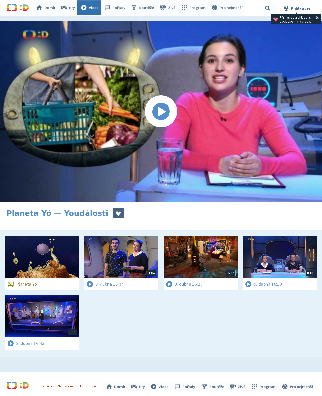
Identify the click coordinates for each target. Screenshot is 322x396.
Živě (168, 8)
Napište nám (67, 385)
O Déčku (48, 385)
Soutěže (143, 8)
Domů (47, 8)
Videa (91, 8)
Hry (69, 8)
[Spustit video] (161, 111)
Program (194, 8)
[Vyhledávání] (268, 8)
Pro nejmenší (227, 8)
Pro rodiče (89, 385)
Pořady (116, 8)
